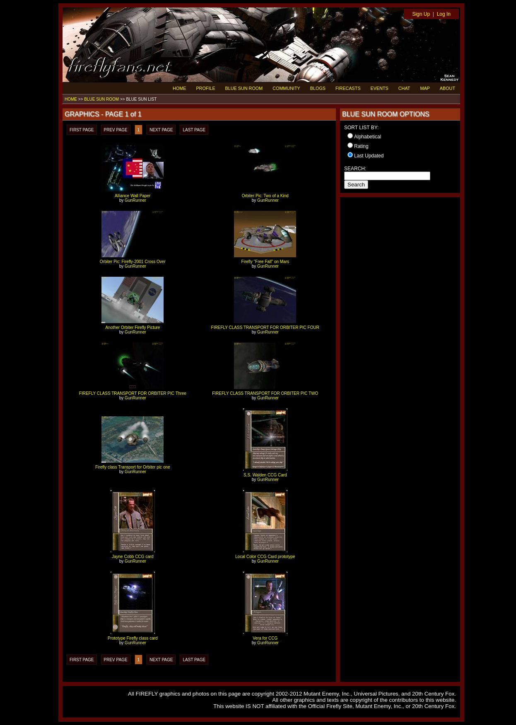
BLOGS (318, 88)
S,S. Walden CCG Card (265, 475)
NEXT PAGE (161, 130)
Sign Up (421, 14)
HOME (179, 88)
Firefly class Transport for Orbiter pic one (132, 467)
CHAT (404, 88)
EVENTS (379, 88)
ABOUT (447, 88)
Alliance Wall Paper (132, 195)
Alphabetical (367, 137)
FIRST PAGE (82, 130)
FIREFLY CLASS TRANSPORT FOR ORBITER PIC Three (132, 393)
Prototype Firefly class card (133, 638)
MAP (424, 88)
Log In (444, 14)
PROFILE (205, 88)
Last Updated (368, 156)
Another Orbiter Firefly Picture (132, 327)
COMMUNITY (286, 88)
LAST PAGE (194, 130)
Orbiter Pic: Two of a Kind (265, 195)
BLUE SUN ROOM (244, 88)
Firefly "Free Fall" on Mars (265, 261)
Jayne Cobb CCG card (133, 556)
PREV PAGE (116, 130)
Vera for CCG (265, 638)
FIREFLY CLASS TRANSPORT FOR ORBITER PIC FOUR (265, 327)
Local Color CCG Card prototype (265, 556)
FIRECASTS (348, 88)
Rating (361, 146)
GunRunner (135, 200)
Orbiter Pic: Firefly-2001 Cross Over (133, 261)
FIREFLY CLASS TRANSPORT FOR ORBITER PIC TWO (265, 393)
